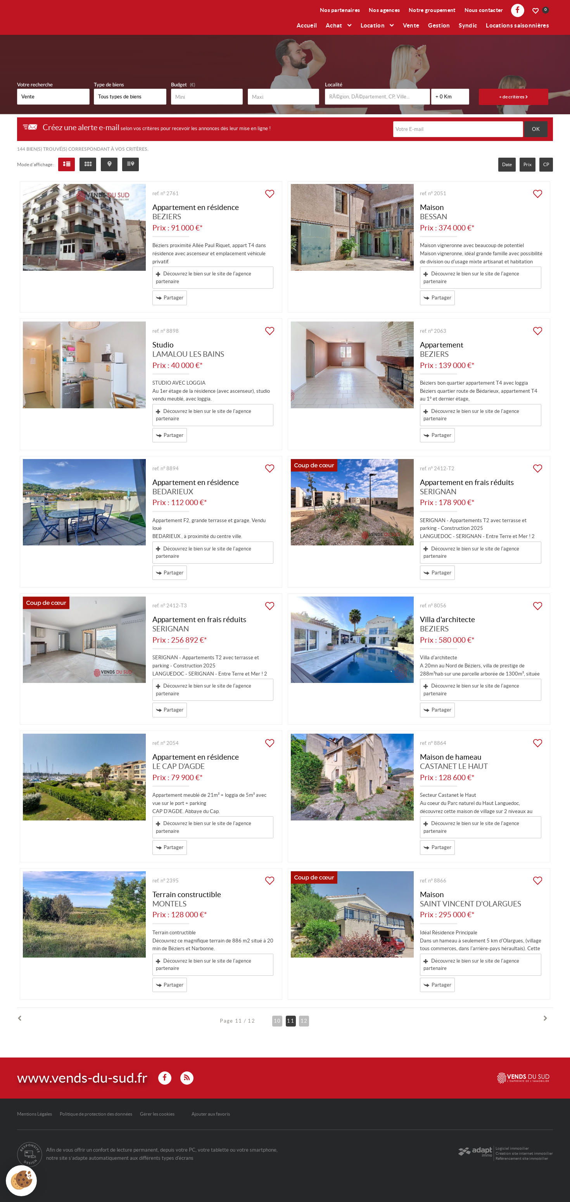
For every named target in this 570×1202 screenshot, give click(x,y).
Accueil (307, 25)
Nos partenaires (340, 10)
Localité (333, 85)
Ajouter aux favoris (211, 1113)
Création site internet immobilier (524, 1153)
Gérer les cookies (157, 1113)
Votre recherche (35, 85)
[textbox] (377, 97)
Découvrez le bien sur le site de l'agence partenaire (204, 277)
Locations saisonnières (517, 25)
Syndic (468, 25)
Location (377, 25)
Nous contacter (484, 10)
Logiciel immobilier (512, 1148)
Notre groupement (432, 10)
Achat (338, 25)
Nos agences (384, 10)
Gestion (439, 25)
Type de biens (109, 85)
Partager (170, 298)
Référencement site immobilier (522, 1158)
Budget (179, 85)
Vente (411, 25)
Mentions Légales (34, 1113)
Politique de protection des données (96, 1113)
